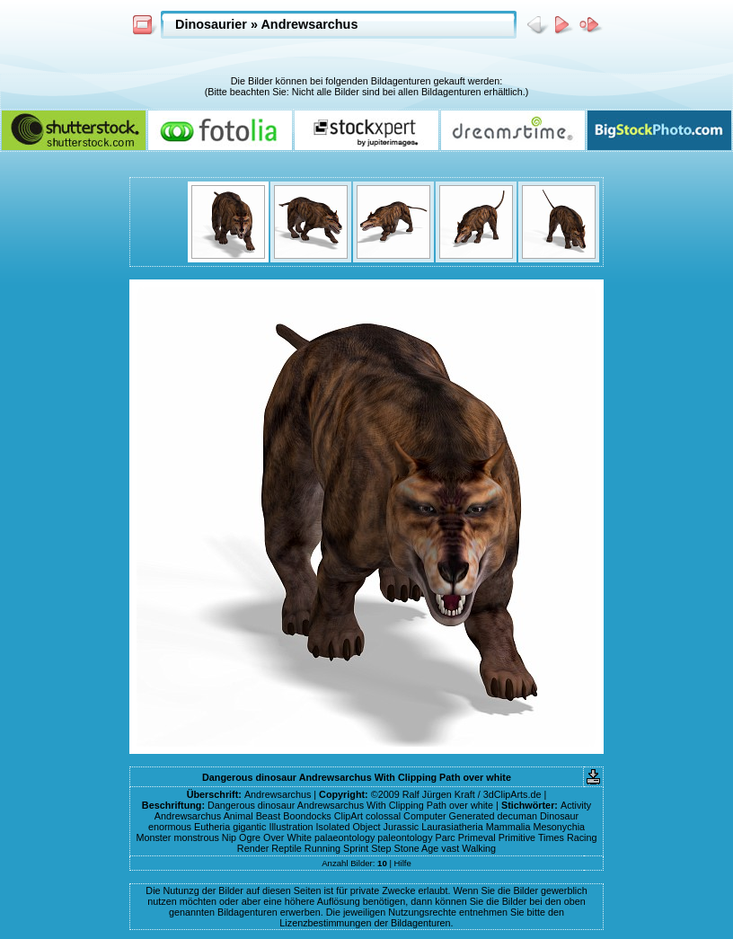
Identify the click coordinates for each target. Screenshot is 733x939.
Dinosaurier (211, 24)
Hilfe (402, 863)
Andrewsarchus (309, 24)
